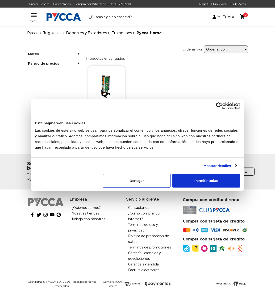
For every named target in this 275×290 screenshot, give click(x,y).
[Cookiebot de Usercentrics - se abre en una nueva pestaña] (219, 105)
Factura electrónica (143, 270)
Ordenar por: (193, 49)
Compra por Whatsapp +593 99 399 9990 (102, 4)
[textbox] (142, 17)
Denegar (137, 181)
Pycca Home (149, 33)
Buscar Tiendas (39, 4)
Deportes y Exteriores (86, 33)
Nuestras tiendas (85, 213)
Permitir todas (206, 181)
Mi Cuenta (224, 17)
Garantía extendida (143, 264)
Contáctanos (62, 4)
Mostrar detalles (217, 166)
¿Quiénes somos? (86, 208)
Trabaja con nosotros (88, 219)
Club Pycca (238, 4)
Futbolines (122, 33)
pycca (32, 33)
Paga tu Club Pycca (213, 4)
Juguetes (52, 33)
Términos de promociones (149, 247)
